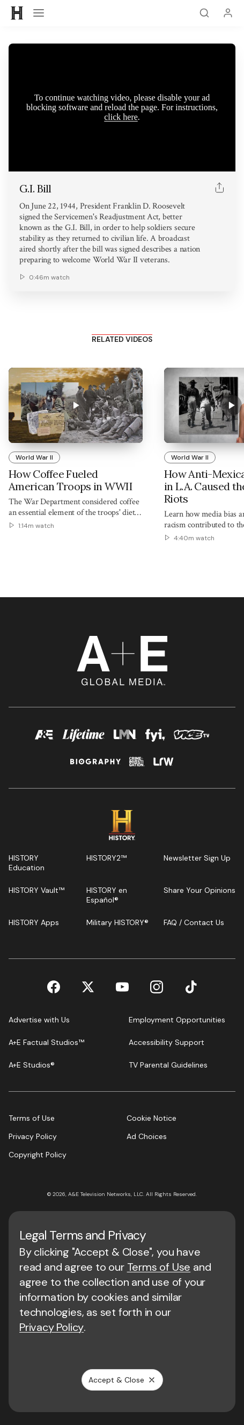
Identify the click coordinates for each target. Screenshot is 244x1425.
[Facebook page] (53, 986)
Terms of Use (159, 1267)
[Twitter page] (88, 986)
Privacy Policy (51, 1327)
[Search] (204, 13)
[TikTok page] (190, 986)
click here (121, 116)
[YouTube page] (122, 986)
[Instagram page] (156, 986)
